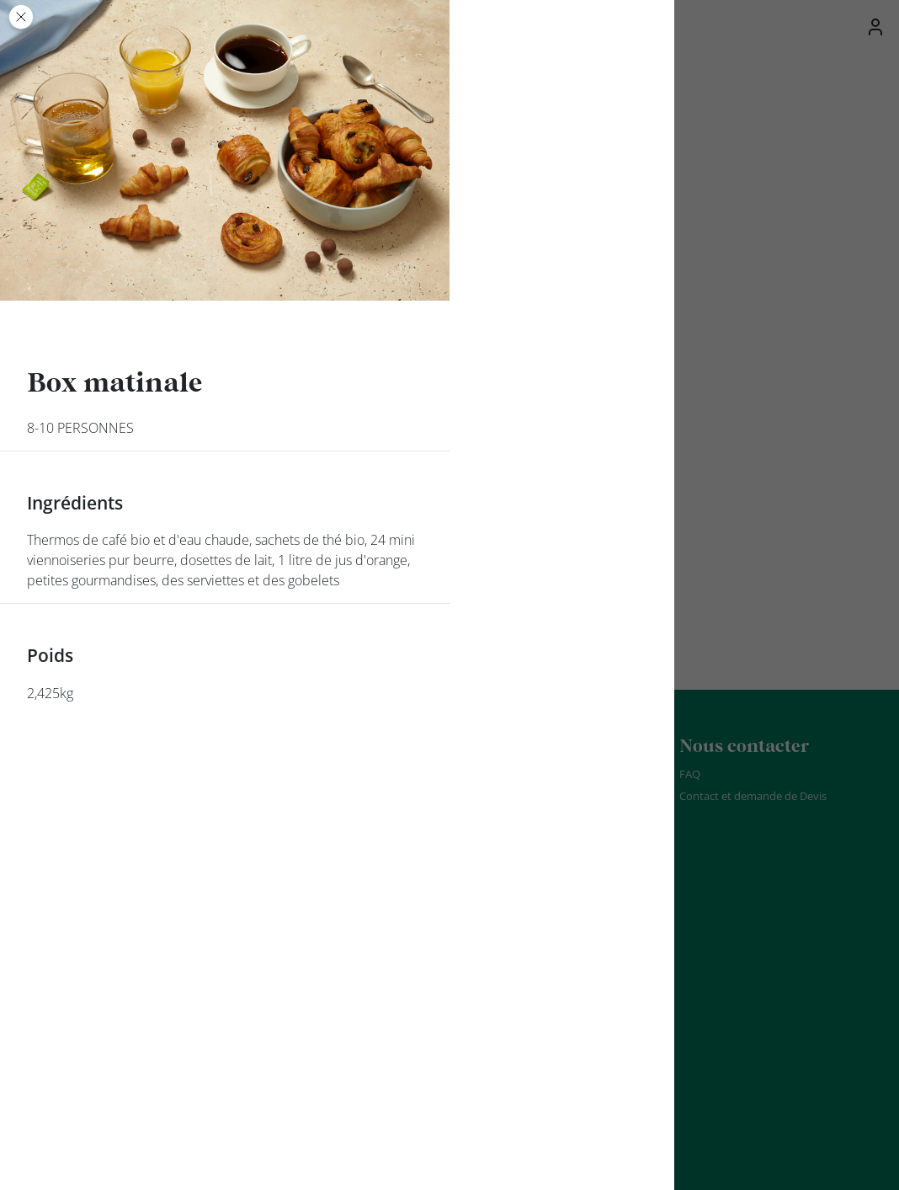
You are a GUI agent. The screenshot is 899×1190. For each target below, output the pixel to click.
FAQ (689, 774)
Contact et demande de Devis (753, 795)
